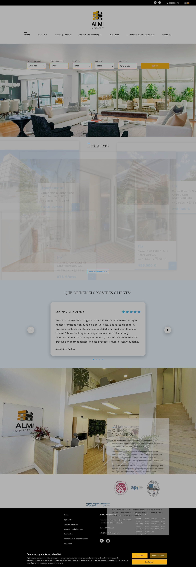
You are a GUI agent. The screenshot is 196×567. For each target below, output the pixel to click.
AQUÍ (62, 560)
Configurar (149, 562)
